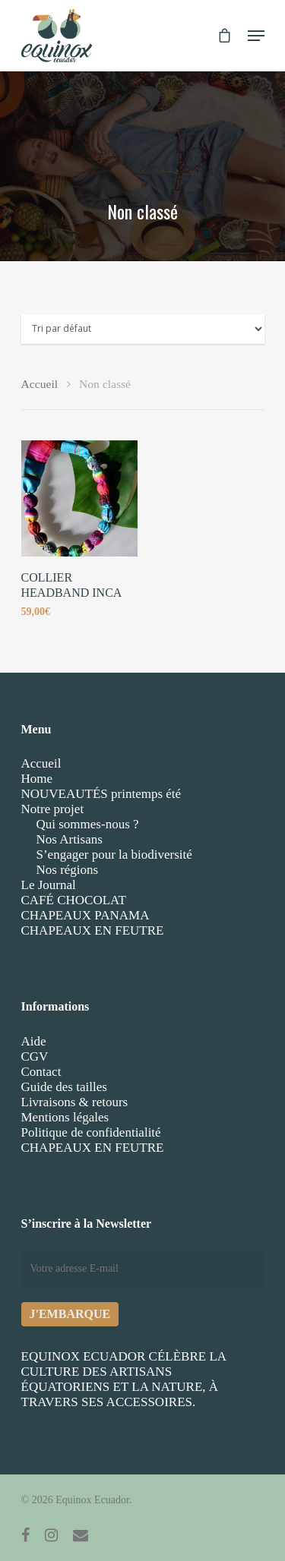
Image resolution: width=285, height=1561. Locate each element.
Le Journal (48, 885)
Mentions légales (65, 1117)
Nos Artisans (69, 839)
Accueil (40, 383)
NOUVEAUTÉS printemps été (101, 794)
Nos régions (67, 869)
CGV (35, 1056)
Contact (41, 1071)
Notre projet (52, 809)
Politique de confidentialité (91, 1132)
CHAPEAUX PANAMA (85, 915)
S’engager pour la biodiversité (114, 854)
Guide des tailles (64, 1087)
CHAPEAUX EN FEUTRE (92, 930)
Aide (33, 1041)
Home (37, 778)
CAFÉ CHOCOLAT (73, 900)
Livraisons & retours (74, 1102)
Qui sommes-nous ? (87, 824)
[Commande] (142, 329)
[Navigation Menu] (256, 35)
